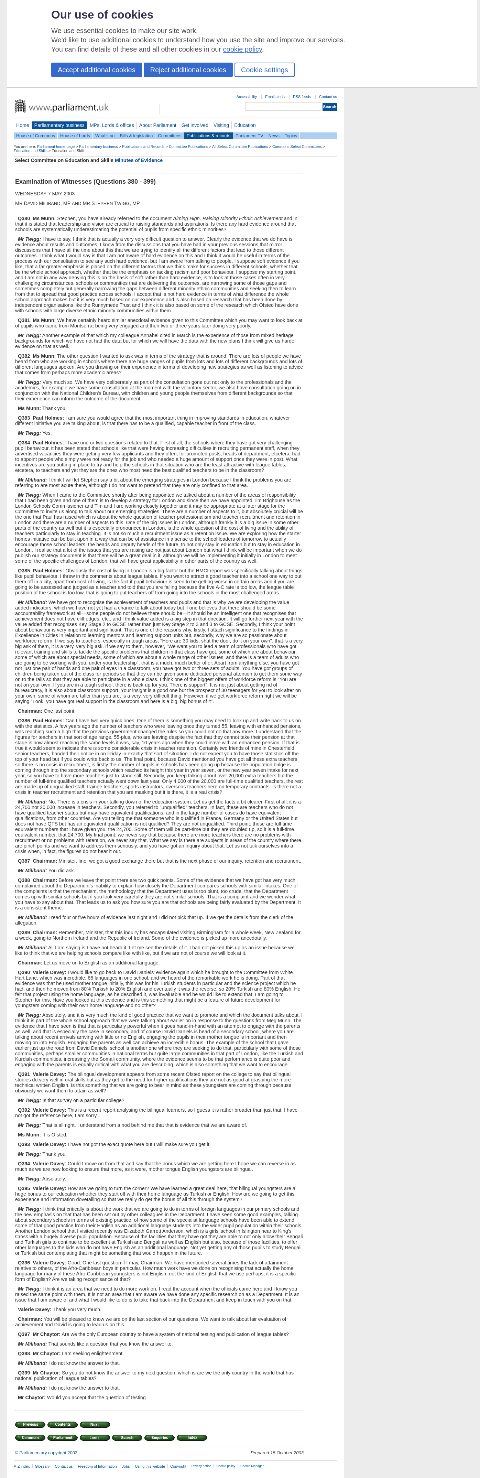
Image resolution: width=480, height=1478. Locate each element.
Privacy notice (201, 1466)
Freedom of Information (97, 1466)
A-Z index (22, 1466)
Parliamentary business (59, 125)
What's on (105, 135)
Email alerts (275, 97)
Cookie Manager (252, 1466)
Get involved (195, 125)
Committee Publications (188, 146)
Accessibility (247, 97)
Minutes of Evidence (139, 160)
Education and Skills (30, 151)
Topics (291, 135)
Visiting (221, 125)
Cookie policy (225, 1466)
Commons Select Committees (297, 146)
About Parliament (157, 125)
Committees (169, 135)
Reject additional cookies (188, 70)
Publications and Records (143, 146)
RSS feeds (302, 97)
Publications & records (208, 135)
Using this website (150, 1466)
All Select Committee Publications (240, 146)
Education (245, 125)
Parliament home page (56, 146)
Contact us (328, 97)
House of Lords (75, 135)
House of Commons (35, 135)
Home (22, 125)
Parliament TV (249, 135)
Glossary (42, 1466)
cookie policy (242, 49)
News (274, 135)
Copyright (178, 1466)
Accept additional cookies (96, 70)
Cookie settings (264, 70)
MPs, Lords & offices (112, 125)
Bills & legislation (136, 135)
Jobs (126, 1466)
